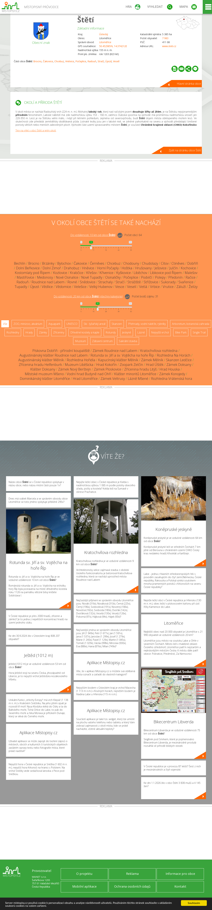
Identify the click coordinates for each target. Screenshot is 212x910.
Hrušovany (143, 268)
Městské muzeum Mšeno (44, 374)
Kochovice (188, 268)
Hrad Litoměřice (85, 378)
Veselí (116, 61)
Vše (5, 324)
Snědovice (87, 282)
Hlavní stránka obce (189, 84)
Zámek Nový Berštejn (74, 369)
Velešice (80, 286)
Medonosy (45, 277)
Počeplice (80, 61)
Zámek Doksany (178, 364)
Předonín (175, 277)
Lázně (141, 332)
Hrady (29, 332)
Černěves (97, 263)
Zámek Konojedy (172, 374)
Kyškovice (123, 272)
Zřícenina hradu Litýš (140, 369)
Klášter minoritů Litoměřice (135, 374)
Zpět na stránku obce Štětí (185, 150)
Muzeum (80, 341)
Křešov (91, 272)
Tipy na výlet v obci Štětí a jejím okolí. (36, 130)
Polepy (160, 277)
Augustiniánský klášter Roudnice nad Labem (53, 355)
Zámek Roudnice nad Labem (115, 350)
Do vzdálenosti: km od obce (92, 235)
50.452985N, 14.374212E (113, 46)
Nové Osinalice (67, 277)
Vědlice (47, 286)
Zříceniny (58, 332)
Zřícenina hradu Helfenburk (40, 364)
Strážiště (134, 282)
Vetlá (143, 286)
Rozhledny (12, 332)
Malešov (191, 272)
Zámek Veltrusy (113, 378)
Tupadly (21, 286)
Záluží (181, 286)
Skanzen (117, 324)
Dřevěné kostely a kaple (84, 332)
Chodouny (131, 263)
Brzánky (48, 263)
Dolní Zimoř (52, 268)
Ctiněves (177, 263)
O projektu (84, 874)
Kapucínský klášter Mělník (118, 360)
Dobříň (192, 263)
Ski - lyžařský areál (94, 324)
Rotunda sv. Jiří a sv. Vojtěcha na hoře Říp (122, 355)
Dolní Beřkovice (28, 268)
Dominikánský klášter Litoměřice (45, 378)
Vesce (119, 286)
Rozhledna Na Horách (173, 355)
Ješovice (160, 268)
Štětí (85, 19)
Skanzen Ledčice (179, 360)
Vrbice (155, 286)
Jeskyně (126, 332)
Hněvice (69, 61)
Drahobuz (71, 268)
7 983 (165, 38)
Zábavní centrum (102, 341)
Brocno (37, 61)
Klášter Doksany (42, 369)
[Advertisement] (106, 188)
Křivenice (106, 272)
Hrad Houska (170, 369)
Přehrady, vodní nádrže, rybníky (147, 324)
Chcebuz (59, 61)
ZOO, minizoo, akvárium (27, 324)
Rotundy (111, 332)
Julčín (173, 268)
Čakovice (48, 61)
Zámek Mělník (152, 360)
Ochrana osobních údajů (132, 886)
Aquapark (54, 324)
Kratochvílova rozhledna (159, 350)
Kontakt (180, 886)
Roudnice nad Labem (48, 282)
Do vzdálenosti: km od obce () (88, 296)
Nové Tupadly (91, 277)
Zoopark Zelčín (131, 364)
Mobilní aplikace (84, 886)
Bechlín (19, 263)
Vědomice (63, 286)
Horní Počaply (108, 268)
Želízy (193, 286)
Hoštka (127, 268)
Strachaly (105, 282)
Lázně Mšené (138, 378)
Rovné (72, 282)
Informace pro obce (180, 874)
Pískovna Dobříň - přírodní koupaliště (61, 350)
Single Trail (199, 332)
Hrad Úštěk (155, 364)
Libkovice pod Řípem (166, 272)
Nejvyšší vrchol (160, 332)
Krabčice (76, 272)
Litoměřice (105, 42)
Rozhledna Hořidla (81, 360)
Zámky (43, 332)
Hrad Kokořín (106, 364)
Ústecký (103, 34)
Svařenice (186, 282)
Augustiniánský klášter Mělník (41, 360)
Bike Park (180, 332)
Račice (190, 277)
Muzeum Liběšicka (79, 364)
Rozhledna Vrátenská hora (171, 378)
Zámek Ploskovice (107, 369)
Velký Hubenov (100, 286)
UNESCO (71, 324)
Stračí (101, 61)
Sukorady (168, 282)
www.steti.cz (169, 46)
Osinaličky (113, 277)
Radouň (91, 61)
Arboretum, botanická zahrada (190, 324)
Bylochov (64, 263)
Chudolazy (150, 263)
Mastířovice (25, 277)
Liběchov (140, 272)
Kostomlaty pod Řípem (32, 272)
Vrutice (168, 286)
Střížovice (151, 282)
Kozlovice (60, 272)
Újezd (108, 61)
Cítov (165, 263)
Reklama (132, 874)
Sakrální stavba (128, 341)
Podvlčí (146, 277)
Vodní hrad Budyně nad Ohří (89, 374)
